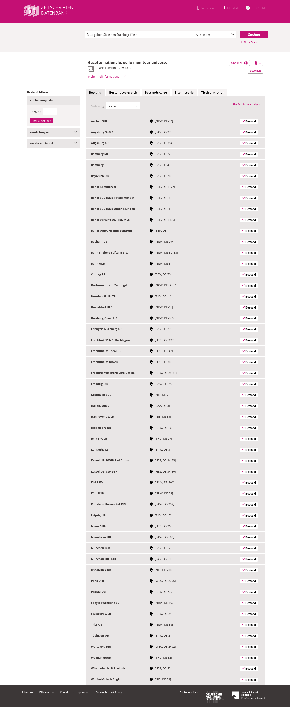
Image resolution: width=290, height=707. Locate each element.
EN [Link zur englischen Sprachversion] (258, 8)
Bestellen (255, 70)
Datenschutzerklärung (108, 692)
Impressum (82, 692)
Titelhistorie (184, 92)
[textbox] (139, 34)
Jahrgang (36, 111)
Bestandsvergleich (123, 92)
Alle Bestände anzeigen (246, 104)
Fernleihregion (53, 132)
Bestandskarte (156, 92)
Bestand (95, 92)
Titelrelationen (212, 92)
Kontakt (65, 692)
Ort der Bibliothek (53, 143)
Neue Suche (249, 42)
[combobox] (215, 34)
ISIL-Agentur (46, 692)
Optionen (239, 63)
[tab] (95, 92)
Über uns (27, 692)
